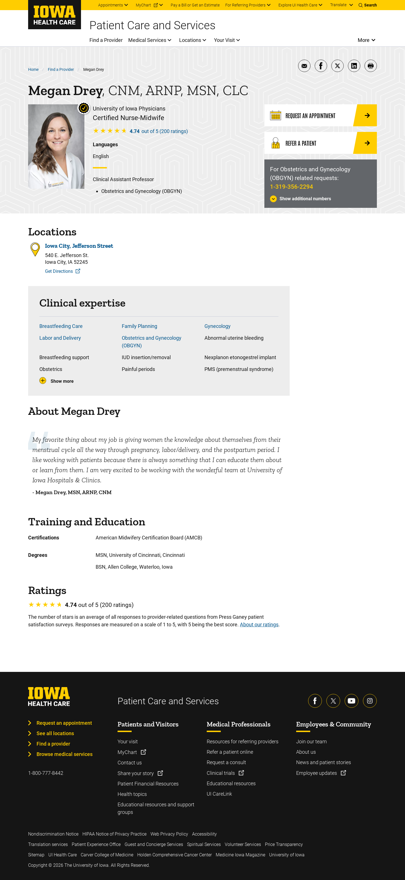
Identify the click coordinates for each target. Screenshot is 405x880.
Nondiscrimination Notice (53, 834)
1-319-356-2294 (291, 186)
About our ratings (259, 624)
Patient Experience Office (96, 844)
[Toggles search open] (368, 5)
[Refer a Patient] (320, 143)
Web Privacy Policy (169, 834)
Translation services (48, 844)
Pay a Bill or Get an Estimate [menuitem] (195, 5)
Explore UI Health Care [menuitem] (297, 5)
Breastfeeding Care (61, 326)
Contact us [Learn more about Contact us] (130, 763)
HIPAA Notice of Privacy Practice (114, 834)
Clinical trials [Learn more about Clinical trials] (221, 773)
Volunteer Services (243, 844)
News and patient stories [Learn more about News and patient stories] (323, 762)
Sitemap (36, 855)
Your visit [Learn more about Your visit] (128, 741)
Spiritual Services (204, 844)
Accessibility (204, 834)
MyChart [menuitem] (143, 5)
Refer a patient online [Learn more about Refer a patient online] (230, 752)
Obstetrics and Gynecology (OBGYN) (151, 341)
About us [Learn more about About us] (306, 752)
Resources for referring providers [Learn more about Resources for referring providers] (242, 741)
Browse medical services (65, 754)
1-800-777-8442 (45, 773)
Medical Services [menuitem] (147, 40)
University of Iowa (287, 855)
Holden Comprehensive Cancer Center (174, 855)
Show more (62, 381)
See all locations (55, 733)
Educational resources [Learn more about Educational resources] (231, 783)
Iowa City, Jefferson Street (79, 245)
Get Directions (59, 271)
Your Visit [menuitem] (224, 40)
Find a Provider (61, 69)
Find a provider (53, 744)
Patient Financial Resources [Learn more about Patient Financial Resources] (148, 784)
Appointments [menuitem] (110, 5)
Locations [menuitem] (190, 40)
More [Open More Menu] (364, 40)
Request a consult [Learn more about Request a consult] (226, 762)
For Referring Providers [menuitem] (245, 5)
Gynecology (217, 326)
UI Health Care (62, 855)
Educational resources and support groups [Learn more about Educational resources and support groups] (156, 808)
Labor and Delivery (60, 338)
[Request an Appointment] (320, 115)
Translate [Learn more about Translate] (338, 5)
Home (33, 69)
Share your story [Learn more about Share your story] (136, 773)
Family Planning (139, 326)
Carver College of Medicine (107, 855)
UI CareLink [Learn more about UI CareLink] (219, 794)
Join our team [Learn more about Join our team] (311, 741)
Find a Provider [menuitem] (106, 40)
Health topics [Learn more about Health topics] (132, 794)
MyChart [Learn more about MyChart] (128, 752)
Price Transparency (284, 844)
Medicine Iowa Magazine (240, 855)
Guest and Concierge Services (154, 844)
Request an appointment (64, 723)
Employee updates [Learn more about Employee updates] (317, 773)
